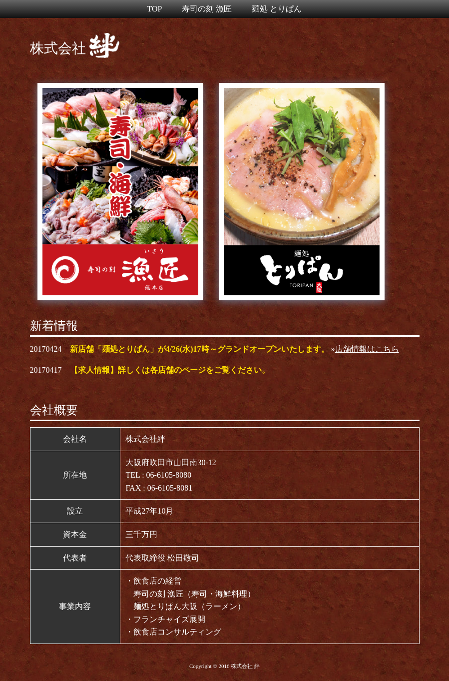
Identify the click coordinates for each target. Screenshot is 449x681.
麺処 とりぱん (277, 8)
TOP (154, 8)
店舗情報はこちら (367, 349)
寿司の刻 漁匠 (207, 8)
